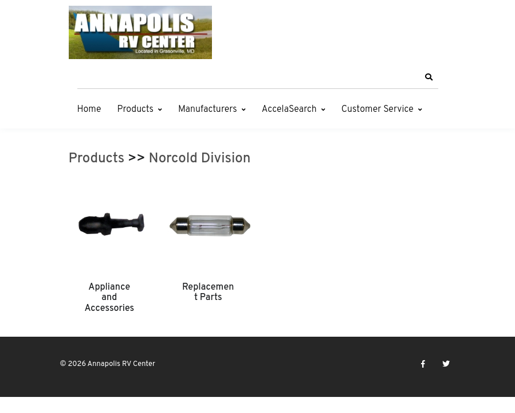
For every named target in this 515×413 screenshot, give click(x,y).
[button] (429, 77)
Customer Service (377, 109)
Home (89, 109)
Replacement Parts (208, 292)
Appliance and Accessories (109, 298)
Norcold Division (200, 158)
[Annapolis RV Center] (140, 32)
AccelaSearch (289, 109)
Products (135, 109)
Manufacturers (207, 109)
